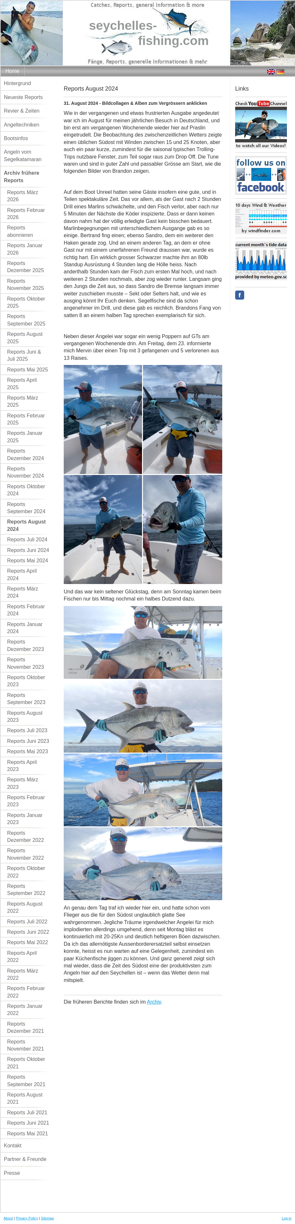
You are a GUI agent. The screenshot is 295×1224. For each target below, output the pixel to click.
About (8, 1218)
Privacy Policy (27, 1218)
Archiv (154, 1002)
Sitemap (47, 1218)
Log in (286, 1218)
